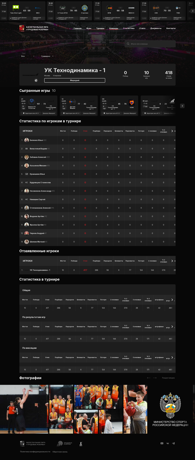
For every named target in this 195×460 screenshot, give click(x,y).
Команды (113, 28)
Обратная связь (60, 452)
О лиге (142, 28)
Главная (77, 28)
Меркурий (74, 80)
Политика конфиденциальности (35, 452)
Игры (88, 28)
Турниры (100, 28)
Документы (155, 28)
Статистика (128, 28)
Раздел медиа (168, 378)
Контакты (171, 28)
